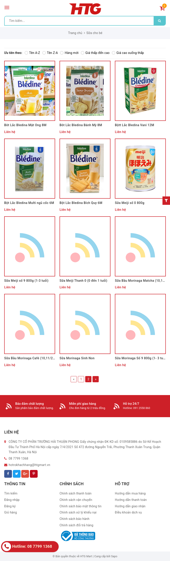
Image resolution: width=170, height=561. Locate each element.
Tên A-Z (32, 53)
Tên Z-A (50, 53)
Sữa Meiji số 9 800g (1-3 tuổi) (26, 280)
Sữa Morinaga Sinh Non (77, 358)
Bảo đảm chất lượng (29, 403)
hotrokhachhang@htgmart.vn (29, 465)
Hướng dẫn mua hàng (130, 493)
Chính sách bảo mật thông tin (81, 506)
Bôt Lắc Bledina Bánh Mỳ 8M (81, 125)
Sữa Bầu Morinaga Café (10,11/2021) (32, 358)
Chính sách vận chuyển (76, 500)
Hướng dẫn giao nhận (130, 506)
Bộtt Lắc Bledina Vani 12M (134, 125)
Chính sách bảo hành (74, 519)
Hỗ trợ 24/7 (131, 403)
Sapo (114, 556)
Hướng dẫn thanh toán (131, 500)
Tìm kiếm (10, 493)
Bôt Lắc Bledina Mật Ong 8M (25, 125)
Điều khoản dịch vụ (128, 512)
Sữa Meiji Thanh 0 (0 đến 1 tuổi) (83, 280)
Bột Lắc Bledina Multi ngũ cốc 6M (29, 203)
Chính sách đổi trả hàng (76, 525)
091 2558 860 (141, 408)
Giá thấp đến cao (95, 53)
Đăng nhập (11, 500)
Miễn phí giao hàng (82, 403)
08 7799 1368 (18, 458)
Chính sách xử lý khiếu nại (78, 512)
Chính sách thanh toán (75, 493)
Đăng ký (10, 506)
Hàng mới (69, 53)
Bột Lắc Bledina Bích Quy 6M (81, 203)
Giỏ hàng (10, 512)
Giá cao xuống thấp (128, 53)
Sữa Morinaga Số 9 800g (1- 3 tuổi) (141, 358)
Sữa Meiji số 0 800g (129, 203)
